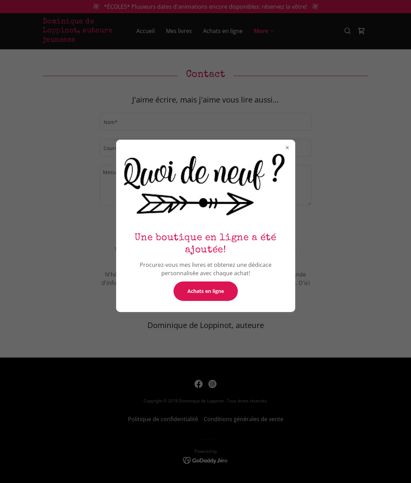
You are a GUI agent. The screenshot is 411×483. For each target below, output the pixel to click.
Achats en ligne (205, 291)
